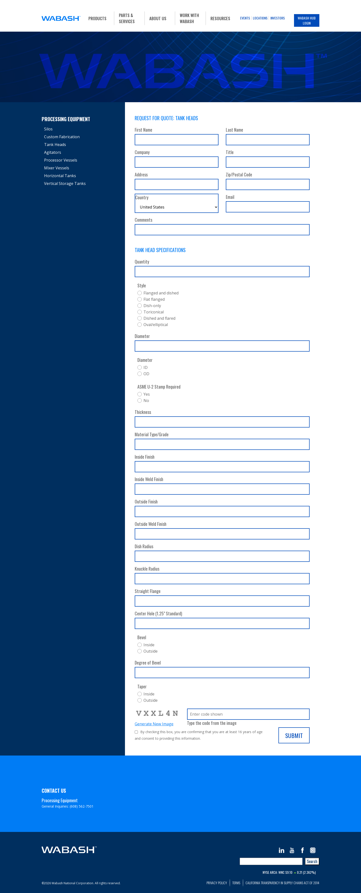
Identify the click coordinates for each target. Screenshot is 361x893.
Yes (146, 394)
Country (141, 197)
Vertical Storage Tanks (65, 183)
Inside (148, 644)
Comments (143, 220)
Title (230, 152)
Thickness (143, 412)
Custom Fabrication (62, 136)
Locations (260, 17)
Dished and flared (159, 318)
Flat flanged (154, 299)
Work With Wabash (189, 18)
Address (141, 174)
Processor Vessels (60, 160)
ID (145, 367)
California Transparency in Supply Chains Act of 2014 (282, 882)
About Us (157, 18)
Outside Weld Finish (150, 524)
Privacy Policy (217, 882)
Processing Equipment (66, 119)
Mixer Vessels (56, 168)
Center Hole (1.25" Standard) (158, 613)
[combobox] (271, 861)
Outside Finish (146, 501)
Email (230, 197)
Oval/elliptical (155, 324)
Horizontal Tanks (60, 175)
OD (146, 373)
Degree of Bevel (148, 662)
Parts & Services (127, 18)
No (146, 400)
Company (142, 152)
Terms (236, 882)
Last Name (234, 130)
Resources (220, 18)
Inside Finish (144, 457)
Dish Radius (144, 546)
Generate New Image (154, 724)
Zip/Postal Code (239, 174)
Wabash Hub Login (307, 20)
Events (245, 17)
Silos (48, 129)
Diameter (142, 336)
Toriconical (153, 312)
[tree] (81, 156)
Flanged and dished (161, 293)
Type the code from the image (212, 723)
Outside (150, 651)
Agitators (52, 152)
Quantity (142, 261)
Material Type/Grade (152, 434)
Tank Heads (55, 144)
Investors (277, 17)
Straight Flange (148, 591)
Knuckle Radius (147, 568)
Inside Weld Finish (149, 479)
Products (97, 18)
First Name (143, 130)
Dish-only (152, 305)
